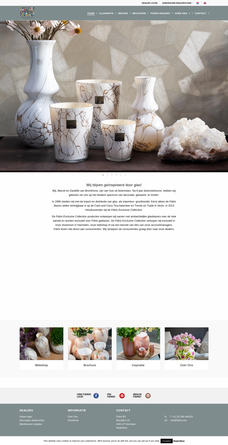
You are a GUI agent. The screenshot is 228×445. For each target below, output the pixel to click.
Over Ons (181, 13)
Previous (5, 96)
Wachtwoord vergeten (31, 424)
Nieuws (123, 13)
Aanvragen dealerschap (176, 3)
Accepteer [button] (166, 441)
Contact (200, 13)
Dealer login (149, 3)
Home (91, 13)
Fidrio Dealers (160, 13)
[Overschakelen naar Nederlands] (197, 3)
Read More (179, 441)
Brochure (139, 13)
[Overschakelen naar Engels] (205, 3)
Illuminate (106, 13)
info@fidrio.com (179, 420)
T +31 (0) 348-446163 (179, 416)
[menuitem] (91, 13)
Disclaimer (73, 420)
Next (222, 96)
